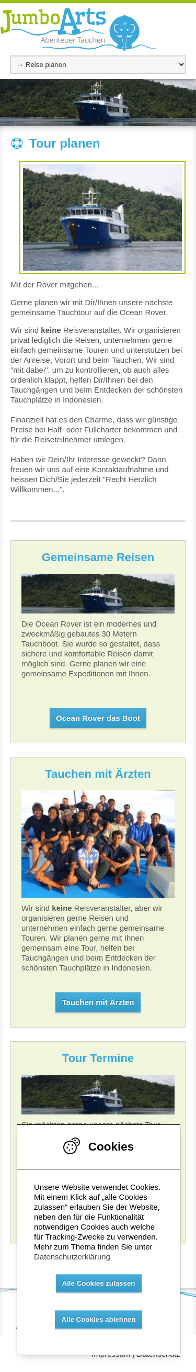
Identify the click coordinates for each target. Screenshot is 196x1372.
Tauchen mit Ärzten (98, 1002)
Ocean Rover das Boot (98, 717)
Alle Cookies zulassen (98, 1283)
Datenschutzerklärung (72, 1256)
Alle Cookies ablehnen (98, 1319)
